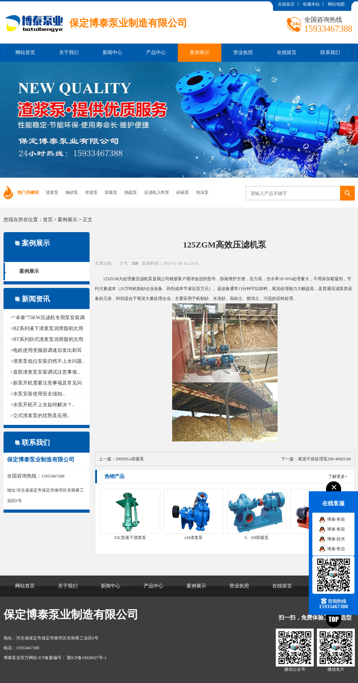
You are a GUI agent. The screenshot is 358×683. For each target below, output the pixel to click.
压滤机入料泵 (156, 192)
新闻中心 (112, 52)
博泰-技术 (336, 539)
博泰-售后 (336, 548)
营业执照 (243, 52)
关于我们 (69, 52)
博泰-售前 (336, 519)
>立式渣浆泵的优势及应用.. (40, 415)
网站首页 (25, 52)
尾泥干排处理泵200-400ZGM (324, 459)
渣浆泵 (52, 192)
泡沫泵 (202, 192)
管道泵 (91, 192)
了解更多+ (337, 476)
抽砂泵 (71, 192)
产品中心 (156, 52)
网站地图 (336, 4)
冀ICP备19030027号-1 (86, 657)
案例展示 (199, 52)
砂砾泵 (182, 192)
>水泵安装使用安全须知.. (38, 393)
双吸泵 (111, 192)
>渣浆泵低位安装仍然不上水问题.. (48, 361)
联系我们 (330, 52)
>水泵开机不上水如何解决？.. (43, 404)
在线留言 (286, 4)
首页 (48, 219)
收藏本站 (311, 4)
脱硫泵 (130, 192)
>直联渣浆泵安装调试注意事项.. (45, 372)
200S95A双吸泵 (130, 459)
